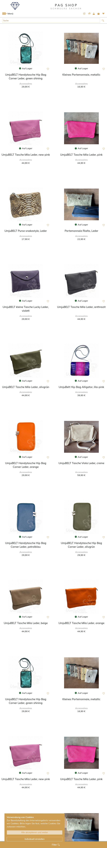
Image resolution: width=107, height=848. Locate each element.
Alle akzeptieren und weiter (34, 832)
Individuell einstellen (34, 839)
